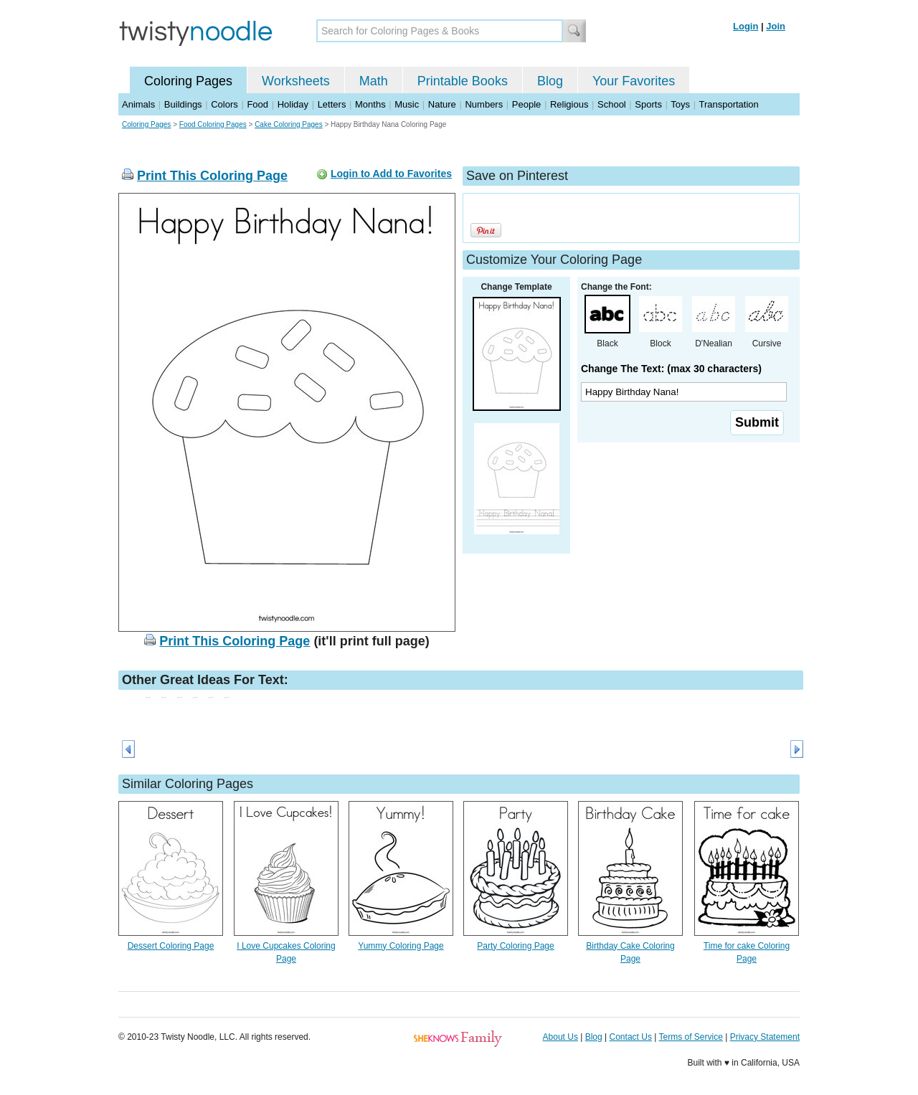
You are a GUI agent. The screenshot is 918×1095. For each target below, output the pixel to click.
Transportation (728, 104)
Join (775, 26)
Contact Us (631, 1037)
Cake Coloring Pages (289, 124)
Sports (648, 104)
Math (373, 81)
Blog (550, 81)
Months (370, 104)
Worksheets (296, 81)
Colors (224, 104)
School (611, 104)
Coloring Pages (188, 81)
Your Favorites (633, 81)
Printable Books (462, 81)
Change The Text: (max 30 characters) (671, 368)
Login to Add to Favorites (391, 173)
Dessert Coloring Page (171, 946)
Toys (680, 104)
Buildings (183, 104)
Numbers (484, 104)
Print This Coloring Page (212, 176)
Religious (569, 104)
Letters (332, 104)
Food (257, 104)
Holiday (293, 104)
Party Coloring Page (515, 946)
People (526, 104)
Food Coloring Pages (213, 124)
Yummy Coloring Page (400, 946)
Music (406, 104)
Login (745, 26)
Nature (442, 104)
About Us (560, 1037)
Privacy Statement (765, 1037)
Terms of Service (690, 1037)
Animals (138, 104)
